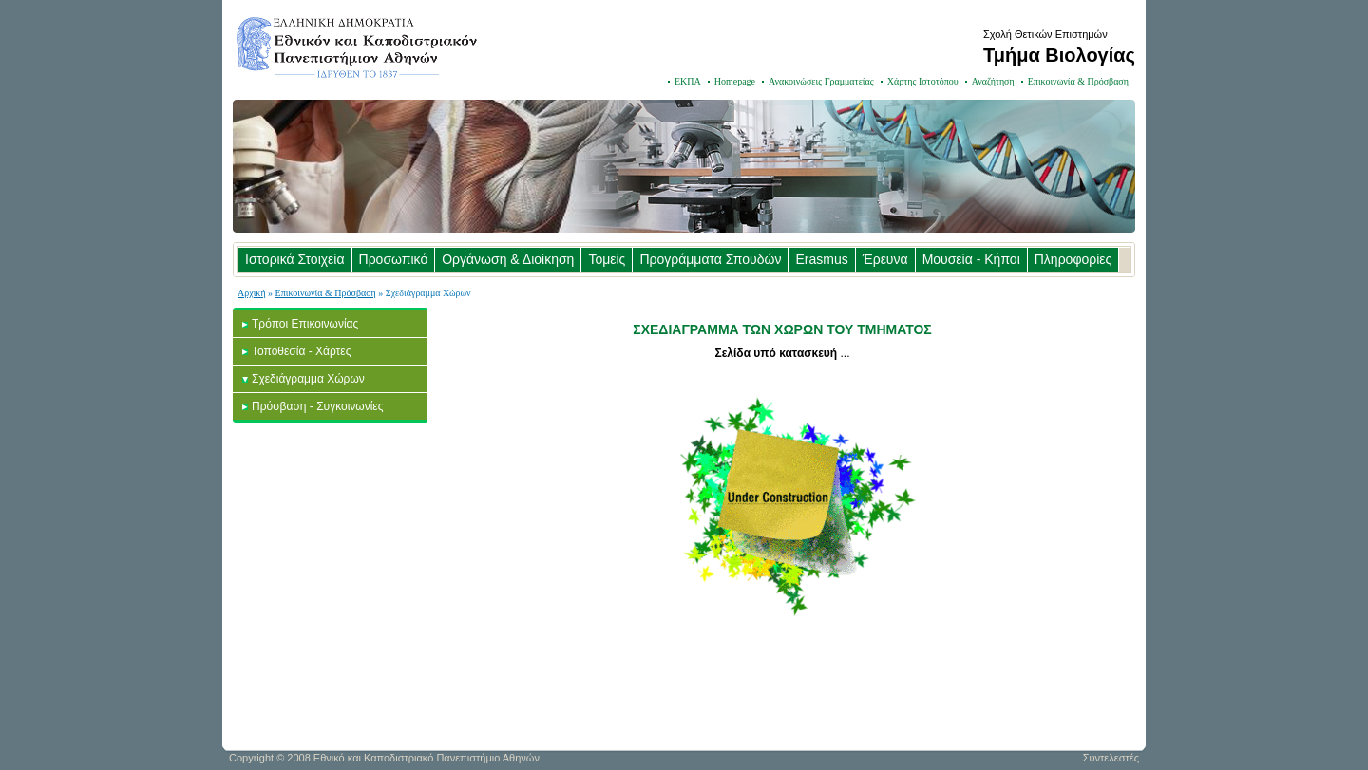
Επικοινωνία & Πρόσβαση (1078, 81)
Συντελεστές (1111, 757)
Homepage (734, 81)
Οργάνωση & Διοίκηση (508, 259)
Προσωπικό (393, 259)
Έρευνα (885, 259)
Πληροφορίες (1073, 259)
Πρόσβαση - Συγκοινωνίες (318, 406)
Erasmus (821, 259)
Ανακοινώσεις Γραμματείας (821, 81)
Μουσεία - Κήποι (971, 259)
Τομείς (606, 259)
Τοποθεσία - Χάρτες (301, 351)
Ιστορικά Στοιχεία (295, 259)
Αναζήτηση (993, 81)
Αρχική (252, 293)
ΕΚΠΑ (687, 81)
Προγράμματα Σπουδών (710, 259)
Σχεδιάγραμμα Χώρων (308, 378)
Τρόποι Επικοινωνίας (305, 323)
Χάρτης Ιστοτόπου (923, 81)
